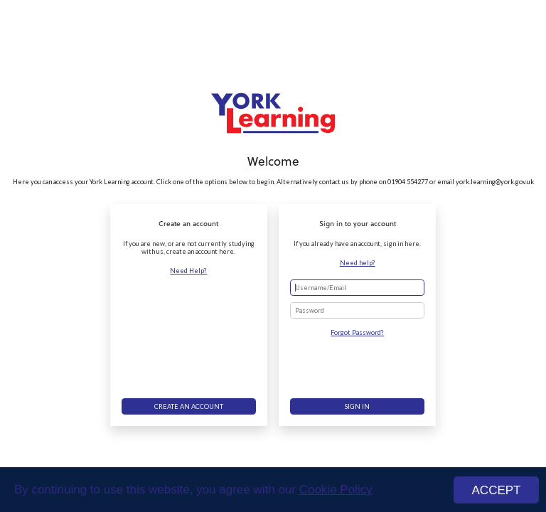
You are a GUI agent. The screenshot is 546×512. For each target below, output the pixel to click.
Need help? (357, 263)
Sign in (357, 406)
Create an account (188, 406)
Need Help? (188, 270)
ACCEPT (496, 490)
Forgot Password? (357, 332)
